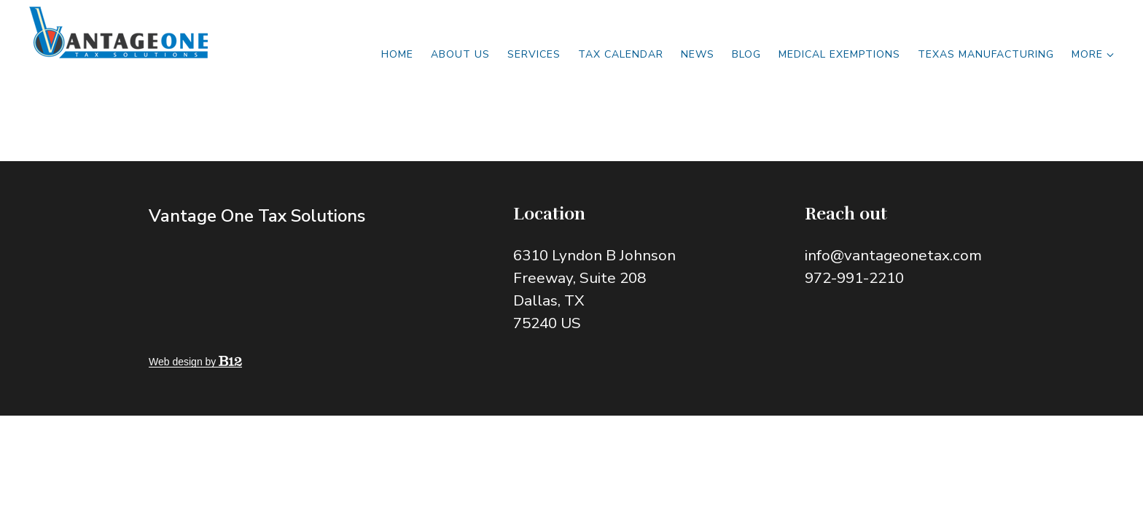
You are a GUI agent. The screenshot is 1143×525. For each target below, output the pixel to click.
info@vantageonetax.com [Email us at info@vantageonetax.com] (893, 255)
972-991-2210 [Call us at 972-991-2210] (854, 278)
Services (534, 54)
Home (397, 54)
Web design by (195, 362)
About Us (460, 54)
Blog (746, 54)
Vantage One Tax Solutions (257, 216)
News (697, 54)
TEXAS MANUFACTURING (986, 54)
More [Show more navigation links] (1093, 54)
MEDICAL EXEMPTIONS (839, 54)
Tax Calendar (620, 54)
